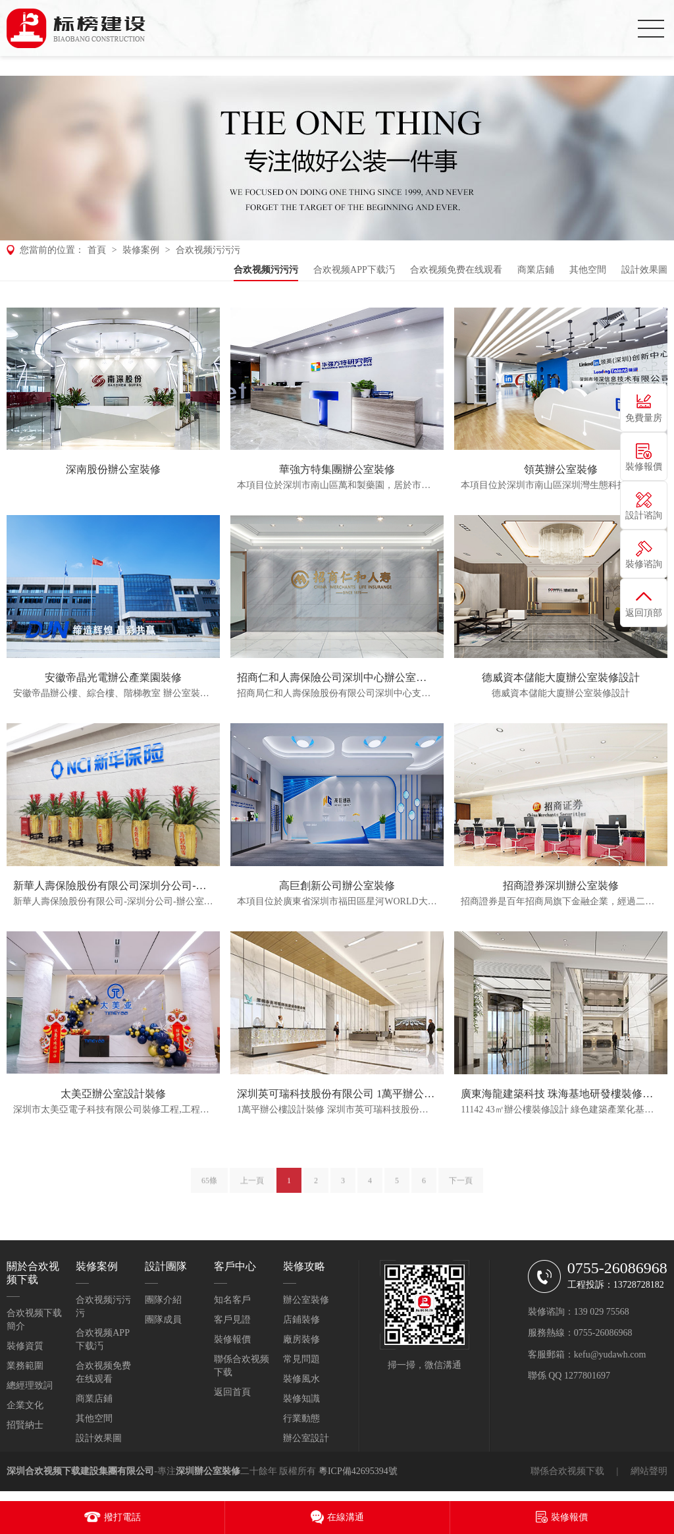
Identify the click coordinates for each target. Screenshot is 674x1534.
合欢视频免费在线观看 (456, 270)
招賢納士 (25, 1425)
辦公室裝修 (306, 1300)
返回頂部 (643, 613)
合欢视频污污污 (208, 250)
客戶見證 (232, 1320)
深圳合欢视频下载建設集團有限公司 (80, 1471)
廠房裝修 (301, 1339)
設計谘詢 (643, 515)
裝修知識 (301, 1399)
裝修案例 (140, 250)
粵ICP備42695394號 (358, 1471)
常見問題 (301, 1359)
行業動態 (301, 1418)
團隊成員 (163, 1320)
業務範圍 (25, 1366)
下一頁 (461, 1187)
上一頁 (252, 1187)
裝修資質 (25, 1346)
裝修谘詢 (643, 564)
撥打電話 (122, 1517)
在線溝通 (345, 1517)
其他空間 (587, 270)
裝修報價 (232, 1339)
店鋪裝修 (301, 1320)
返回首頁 (232, 1392)
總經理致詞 (30, 1385)
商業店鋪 (535, 270)
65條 (209, 1187)
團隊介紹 (163, 1300)
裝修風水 (301, 1379)
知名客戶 (232, 1300)
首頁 (97, 250)
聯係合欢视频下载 (567, 1471)
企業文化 (25, 1405)
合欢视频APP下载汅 (354, 270)
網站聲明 (649, 1471)
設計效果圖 (644, 270)
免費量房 (643, 418)
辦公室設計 (306, 1438)
